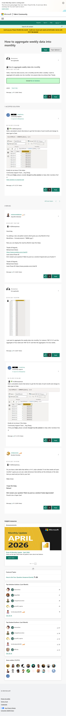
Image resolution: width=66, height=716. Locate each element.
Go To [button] (57, 22)
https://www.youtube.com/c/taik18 (16, 252)
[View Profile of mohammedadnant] (16, 214)
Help (51, 22)
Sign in (45, 22)
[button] (45, 50)
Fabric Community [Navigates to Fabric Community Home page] (20, 14)
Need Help (15, 88)
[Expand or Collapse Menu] (2, 19)
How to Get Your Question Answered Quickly (20, 577)
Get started (34, 32)
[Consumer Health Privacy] (33, 711)
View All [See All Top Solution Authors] (9, 616)
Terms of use (4, 702)
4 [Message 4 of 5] (13, 436)
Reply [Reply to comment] (55, 190)
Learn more (5, 9)
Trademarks (4, 704)
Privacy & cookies (5, 699)
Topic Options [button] (55, 50)
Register (38, 22)
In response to (17, 118)
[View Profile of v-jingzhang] (20, 114)
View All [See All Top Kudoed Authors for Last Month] (9, 654)
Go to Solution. (35, 81)
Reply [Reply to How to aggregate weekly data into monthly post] (55, 97)
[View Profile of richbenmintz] (14, 453)
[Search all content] (42, 26)
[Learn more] (12, 558)
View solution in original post (15, 180)
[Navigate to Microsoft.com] (6, 14)
